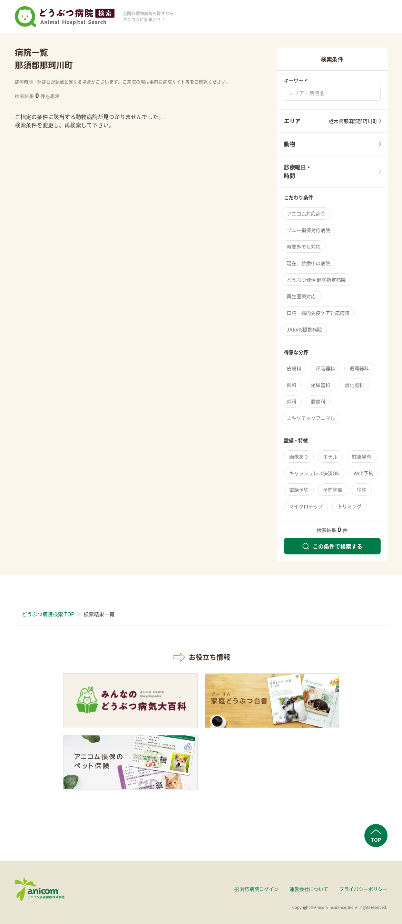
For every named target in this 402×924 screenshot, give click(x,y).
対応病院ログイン (259, 888)
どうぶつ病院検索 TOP (48, 614)
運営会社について (309, 888)
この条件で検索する (332, 546)
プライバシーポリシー (363, 888)
